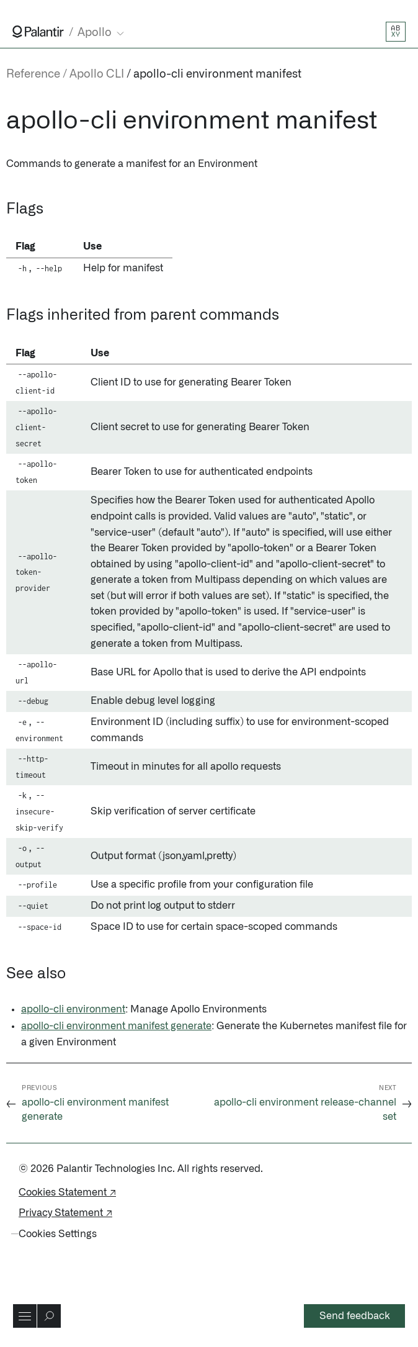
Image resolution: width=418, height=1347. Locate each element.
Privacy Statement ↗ (65, 1213)
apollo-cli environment (73, 1009)
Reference (33, 74)
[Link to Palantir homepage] (38, 31)
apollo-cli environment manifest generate (116, 1026)
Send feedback (354, 1316)
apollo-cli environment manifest (217, 74)
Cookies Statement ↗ (67, 1192)
